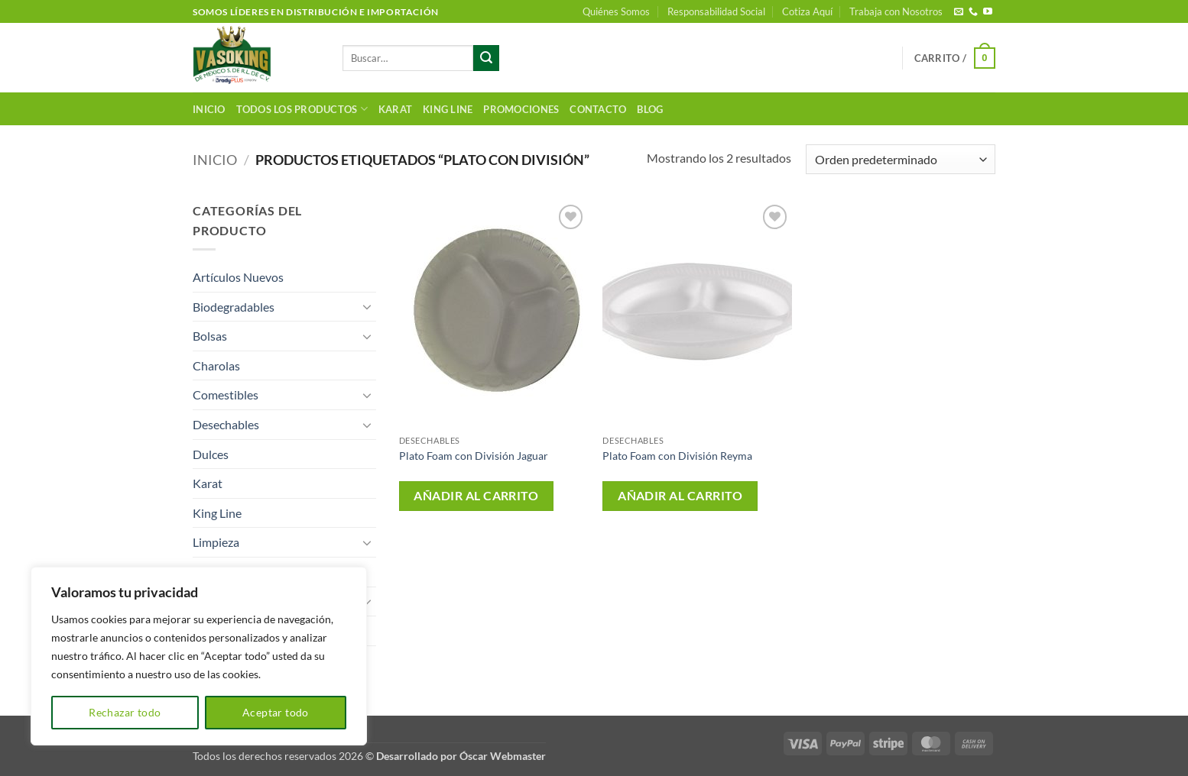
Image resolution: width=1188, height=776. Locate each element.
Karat (395, 109)
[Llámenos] (973, 12)
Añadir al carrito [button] (476, 496)
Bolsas (210, 335)
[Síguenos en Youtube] (987, 12)
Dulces (211, 454)
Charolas (216, 365)
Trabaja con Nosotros (896, 11)
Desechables (226, 424)
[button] (954, 58)
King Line (447, 109)
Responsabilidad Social (716, 11)
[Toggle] (367, 306)
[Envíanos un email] (958, 12)
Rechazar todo (125, 712)
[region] (199, 656)
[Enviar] (486, 58)
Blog (650, 109)
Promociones (521, 109)
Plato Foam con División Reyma (677, 455)
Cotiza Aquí (807, 11)
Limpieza (216, 542)
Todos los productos (302, 109)
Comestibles (225, 394)
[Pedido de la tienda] (900, 159)
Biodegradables (233, 306)
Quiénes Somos (616, 11)
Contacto (598, 109)
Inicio (209, 109)
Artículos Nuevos (238, 277)
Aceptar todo (275, 712)
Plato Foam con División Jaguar (473, 455)
